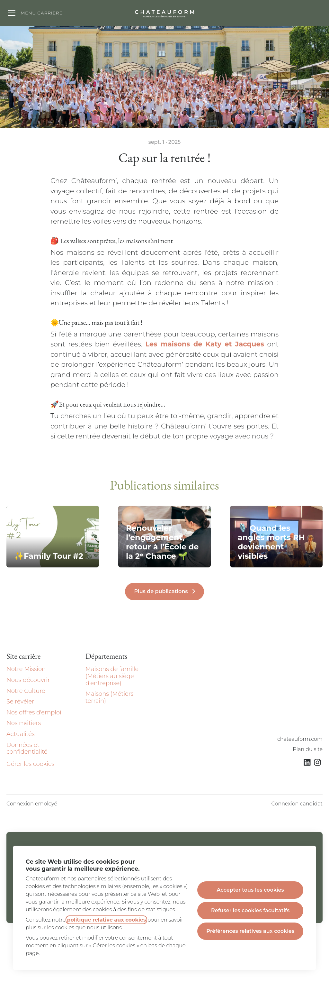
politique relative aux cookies (106, 920)
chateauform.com (300, 739)
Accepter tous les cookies (250, 890)
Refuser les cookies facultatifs (250, 910)
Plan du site (308, 749)
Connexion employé (31, 804)
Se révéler (20, 701)
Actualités (20, 734)
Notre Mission (26, 669)
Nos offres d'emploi (33, 712)
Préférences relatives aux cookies (250, 931)
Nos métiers (23, 723)
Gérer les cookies (30, 763)
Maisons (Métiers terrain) (109, 697)
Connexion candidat (297, 804)
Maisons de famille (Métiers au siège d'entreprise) (111, 676)
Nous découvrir (28, 680)
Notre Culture (25, 690)
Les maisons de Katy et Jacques (204, 344)
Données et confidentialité (27, 748)
